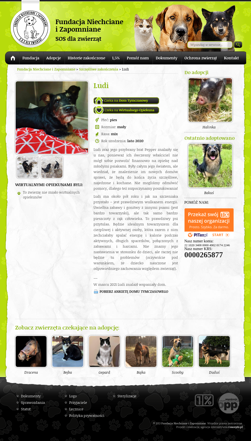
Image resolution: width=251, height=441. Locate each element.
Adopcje (53, 58)
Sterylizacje (126, 396)
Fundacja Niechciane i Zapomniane (46, 69)
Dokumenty (166, 58)
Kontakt (231, 58)
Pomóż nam (138, 58)
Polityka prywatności (86, 415)
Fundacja (30, 58)
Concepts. (234, 427)
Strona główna (12, 59)
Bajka (141, 355)
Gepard (104, 355)
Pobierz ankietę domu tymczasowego (134, 291)
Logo (73, 396)
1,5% (116, 58)
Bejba (68, 355)
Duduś (214, 355)
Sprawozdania (33, 402)
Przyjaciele (78, 402)
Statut (26, 409)
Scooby (178, 355)
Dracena (31, 355)
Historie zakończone (86, 58)
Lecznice (76, 409)
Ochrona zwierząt (200, 58)
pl (241, 427)
